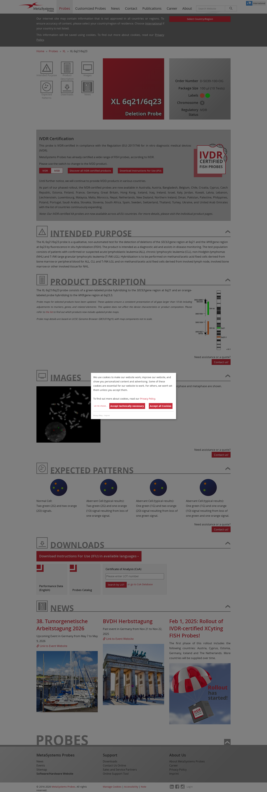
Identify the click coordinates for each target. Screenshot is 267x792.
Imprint (107, 416)
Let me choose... (100, 406)
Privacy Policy (147, 398)
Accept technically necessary (127, 406)
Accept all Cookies (160, 406)
